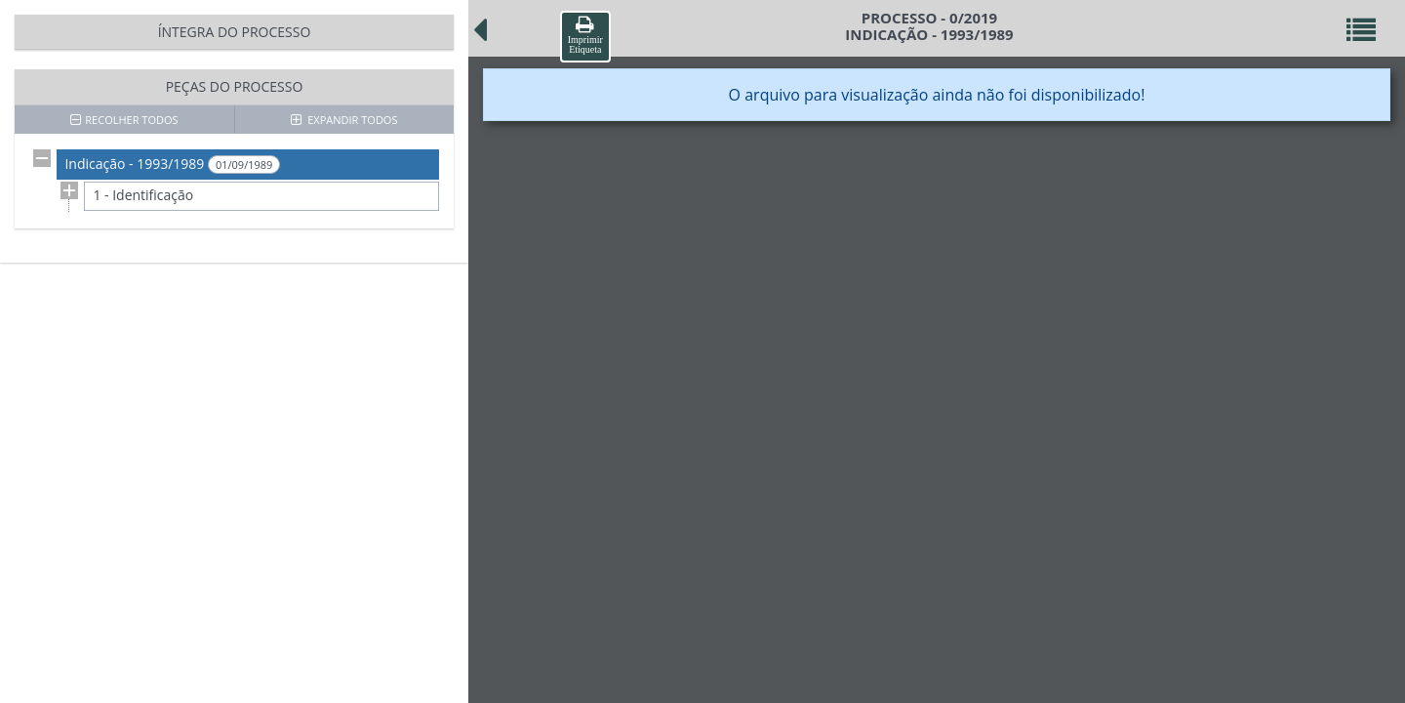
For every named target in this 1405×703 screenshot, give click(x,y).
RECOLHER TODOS (124, 119)
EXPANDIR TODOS (344, 119)
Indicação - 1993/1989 (172, 164)
